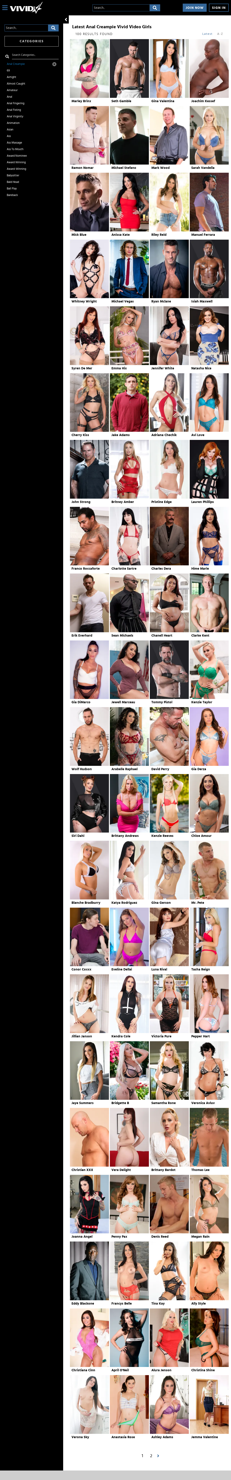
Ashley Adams (162, 1437)
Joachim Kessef (203, 101)
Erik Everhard (82, 635)
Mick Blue (79, 234)
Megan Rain (200, 1236)
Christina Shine (203, 1370)
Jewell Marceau (123, 702)
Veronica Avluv (203, 1103)
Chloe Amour (201, 836)
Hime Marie (200, 568)
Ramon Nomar (83, 168)
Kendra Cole (120, 1036)
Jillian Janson (82, 1036)
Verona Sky (80, 1437)
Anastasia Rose (123, 1437)
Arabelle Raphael (124, 769)
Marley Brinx (81, 101)
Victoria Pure (161, 1036)
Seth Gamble (121, 101)
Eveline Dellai (121, 969)
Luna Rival (159, 969)
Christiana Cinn (83, 1370)
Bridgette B (120, 1103)
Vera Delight (121, 1170)
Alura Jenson (161, 1370)
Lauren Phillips (202, 502)
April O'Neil (120, 1370)
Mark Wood (160, 168)
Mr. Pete (197, 902)
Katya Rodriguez (124, 902)
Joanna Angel (82, 1236)
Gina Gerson (161, 902)
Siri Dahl (78, 836)
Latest (207, 34)
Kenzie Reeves (162, 836)
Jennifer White (162, 368)
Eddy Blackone (83, 1303)
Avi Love (197, 435)
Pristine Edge (161, 502)
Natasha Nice (201, 368)
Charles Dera (161, 568)
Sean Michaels (122, 635)
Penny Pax (119, 1236)
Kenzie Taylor (201, 702)
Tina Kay (158, 1303)
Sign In (219, 7)
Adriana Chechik (164, 435)
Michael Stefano (123, 168)
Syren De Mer (82, 368)
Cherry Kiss (80, 435)
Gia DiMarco (81, 702)
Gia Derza (198, 769)
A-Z (220, 34)
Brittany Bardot (163, 1170)
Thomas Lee (200, 1170)
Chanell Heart (161, 635)
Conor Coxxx (81, 969)
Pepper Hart (200, 1036)
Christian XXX (82, 1170)
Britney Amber (122, 502)
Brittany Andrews (125, 836)
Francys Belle (121, 1303)
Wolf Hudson (82, 769)
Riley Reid (158, 234)
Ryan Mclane (161, 301)
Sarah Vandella (203, 168)
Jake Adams (120, 435)
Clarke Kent (200, 635)
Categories (32, 41)
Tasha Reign (200, 969)
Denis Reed (160, 1236)
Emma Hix (119, 368)
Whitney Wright (84, 301)
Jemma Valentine (204, 1437)
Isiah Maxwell (202, 301)
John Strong (81, 502)
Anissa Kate (120, 234)
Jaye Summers (83, 1103)
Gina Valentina (162, 101)
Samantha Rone (163, 1103)
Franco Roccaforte (86, 568)
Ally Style (198, 1303)
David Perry (160, 769)
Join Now (195, 7)
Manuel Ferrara (203, 234)
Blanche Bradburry (86, 902)
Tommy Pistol (161, 702)
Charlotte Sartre (123, 568)
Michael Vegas (122, 301)
